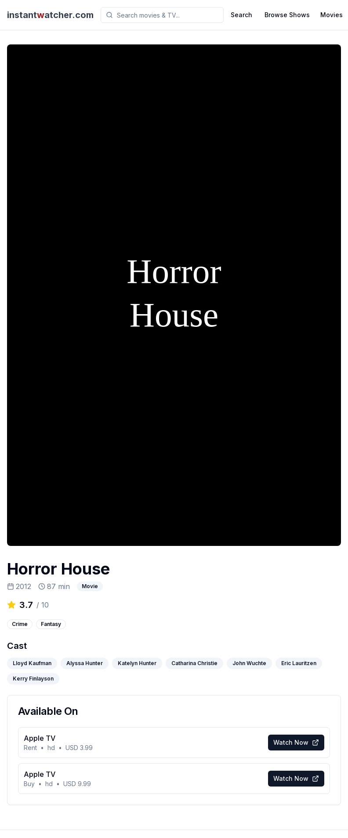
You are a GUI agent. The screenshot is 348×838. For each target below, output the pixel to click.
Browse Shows (287, 14)
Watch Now (296, 742)
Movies (331, 14)
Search (241, 14)
